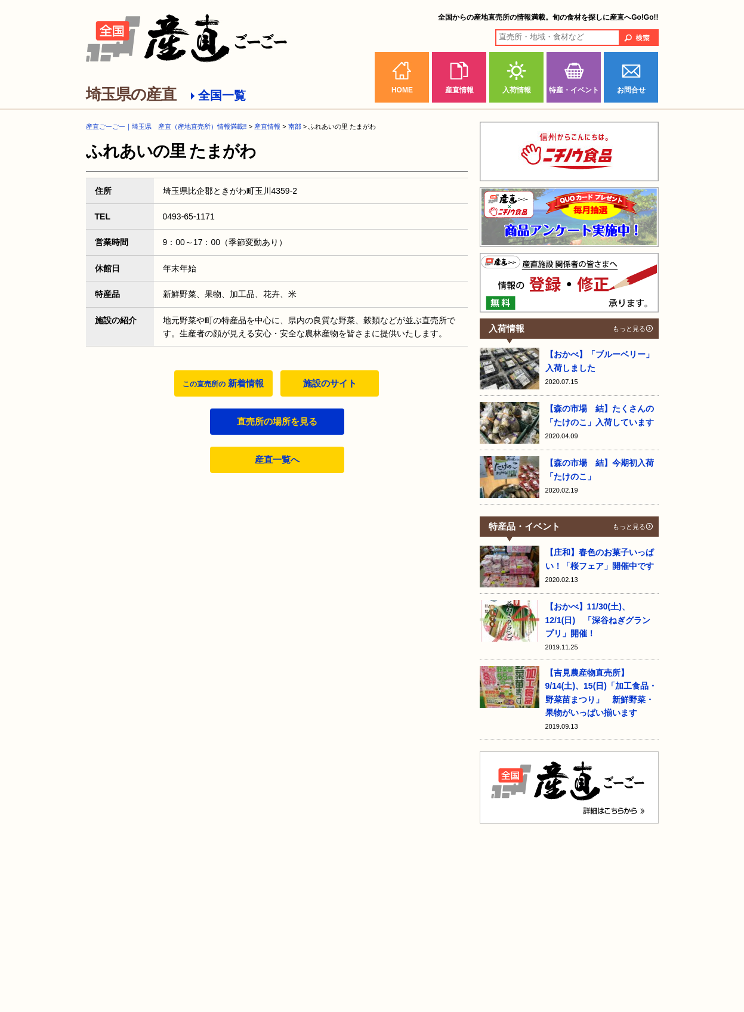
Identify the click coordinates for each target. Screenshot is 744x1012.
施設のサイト (330, 383)
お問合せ (631, 90)
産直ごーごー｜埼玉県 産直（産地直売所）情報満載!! (166, 126)
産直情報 (459, 90)
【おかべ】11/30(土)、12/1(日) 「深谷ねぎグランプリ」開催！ (598, 620)
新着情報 (223, 383)
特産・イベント (574, 90)
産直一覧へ (277, 459)
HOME (402, 90)
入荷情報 (516, 90)
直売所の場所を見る (277, 421)
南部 (294, 126)
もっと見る (629, 328)
